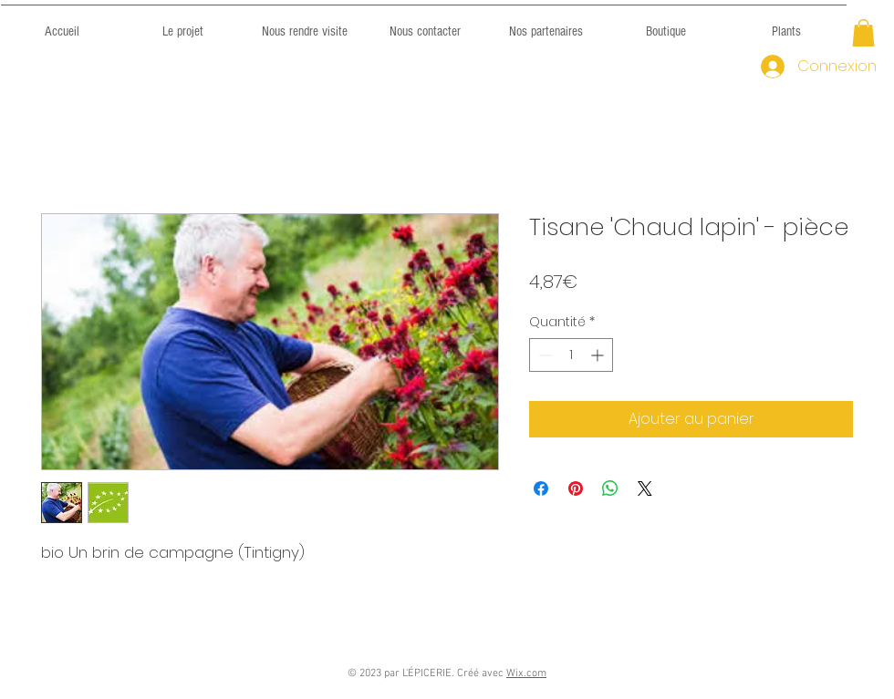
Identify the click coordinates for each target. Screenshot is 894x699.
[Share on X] (645, 488)
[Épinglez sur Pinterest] (576, 488)
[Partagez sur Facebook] (541, 488)
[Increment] (598, 355)
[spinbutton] (571, 355)
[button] (863, 32)
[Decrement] (543, 355)
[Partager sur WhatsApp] (610, 488)
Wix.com (526, 673)
